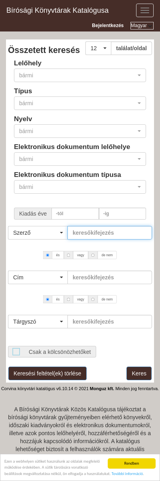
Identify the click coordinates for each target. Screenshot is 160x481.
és (58, 255)
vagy (80, 255)
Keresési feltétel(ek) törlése (47, 373)
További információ (127, 474)
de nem (107, 255)
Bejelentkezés (108, 25)
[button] (98, 48)
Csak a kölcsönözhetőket (60, 352)
